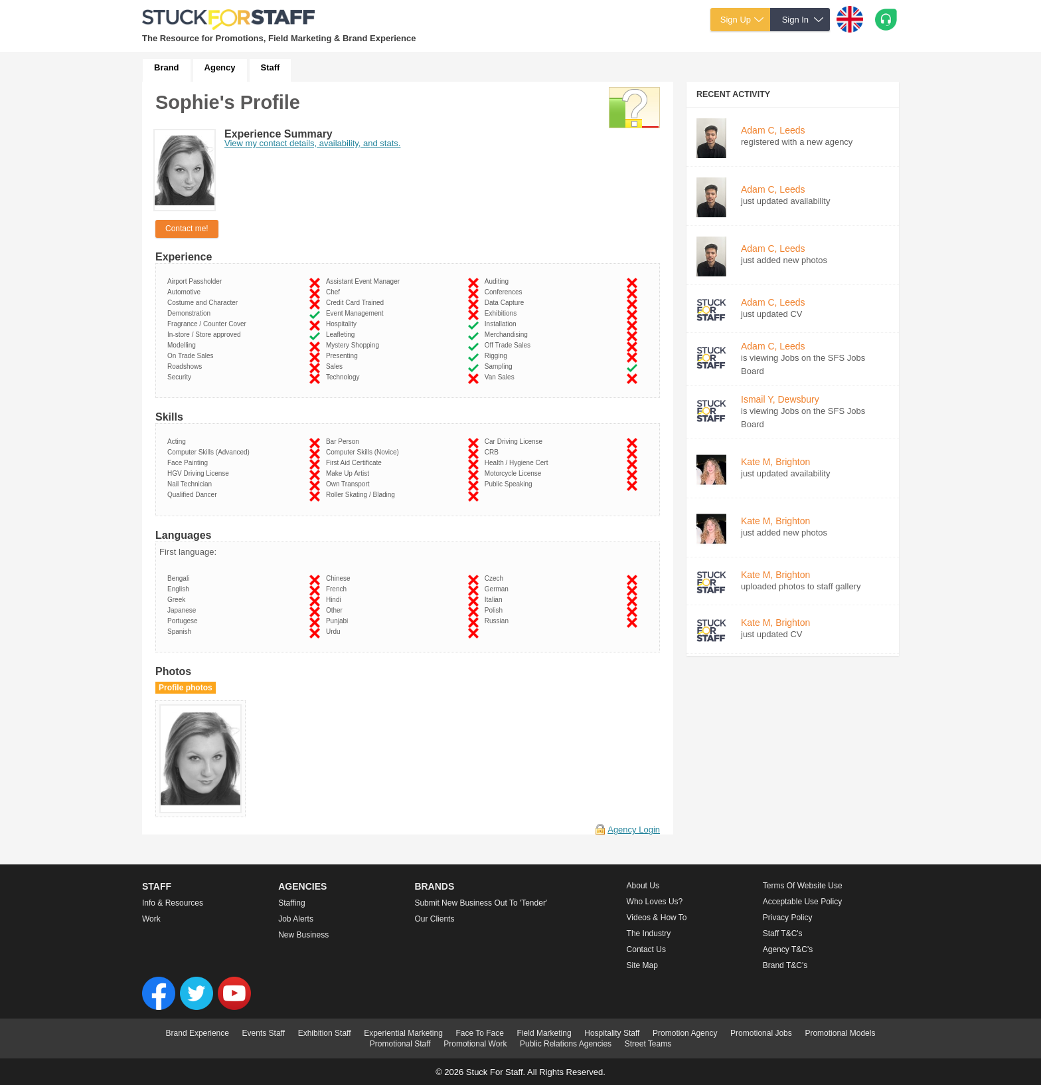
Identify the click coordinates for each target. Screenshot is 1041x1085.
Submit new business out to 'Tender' (480, 903)
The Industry (649, 933)
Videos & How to (657, 917)
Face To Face (479, 1033)
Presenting (343, 355)
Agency (220, 67)
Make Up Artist (349, 473)
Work (151, 919)
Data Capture (506, 302)
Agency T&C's (788, 949)
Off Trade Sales (509, 345)
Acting (178, 441)
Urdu (335, 631)
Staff (270, 67)
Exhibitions (502, 313)
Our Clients (434, 919)
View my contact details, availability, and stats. (312, 143)
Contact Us (646, 949)
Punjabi (339, 621)
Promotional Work (475, 1043)
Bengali (180, 578)
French (338, 589)
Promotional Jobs (761, 1033)
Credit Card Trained (357, 302)
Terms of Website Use (802, 885)
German (499, 589)
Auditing (499, 281)
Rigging (498, 355)
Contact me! (186, 228)
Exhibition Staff (324, 1033)
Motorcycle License (515, 473)
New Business (303, 934)
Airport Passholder (196, 281)
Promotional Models (840, 1033)
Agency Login (633, 830)
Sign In (795, 20)
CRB (494, 452)
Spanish (181, 631)
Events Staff (263, 1033)
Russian (499, 621)
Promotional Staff (400, 1043)
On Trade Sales (192, 355)
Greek (178, 599)
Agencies (302, 886)
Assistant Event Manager (365, 281)
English (180, 589)
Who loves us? (655, 901)
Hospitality (343, 324)
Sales (336, 366)
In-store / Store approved (205, 334)
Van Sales (501, 377)
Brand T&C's (785, 965)
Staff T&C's (783, 933)
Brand (166, 67)
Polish (496, 610)
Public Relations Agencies (565, 1043)
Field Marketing (544, 1033)
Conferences (505, 292)
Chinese (340, 578)
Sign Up (735, 20)
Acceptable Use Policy (802, 901)
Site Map (642, 965)
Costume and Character (204, 302)
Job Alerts (295, 919)
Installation (502, 324)
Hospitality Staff (611, 1033)
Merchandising (508, 334)
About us (643, 885)
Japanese (183, 610)
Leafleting (342, 334)
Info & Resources (172, 903)
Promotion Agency (685, 1033)
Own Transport (349, 484)
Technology (344, 377)
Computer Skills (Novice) (364, 452)
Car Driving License (515, 441)
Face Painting (189, 462)
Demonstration (190, 313)
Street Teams (648, 1043)
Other (336, 610)
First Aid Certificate (355, 462)
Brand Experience (197, 1033)
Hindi (335, 599)
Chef (335, 292)
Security (181, 377)
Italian (495, 599)
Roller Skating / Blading (362, 494)
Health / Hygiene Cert (518, 462)
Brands (434, 886)
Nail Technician (191, 484)
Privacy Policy (788, 917)
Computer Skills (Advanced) (210, 452)
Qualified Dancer (193, 494)
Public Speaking (510, 484)
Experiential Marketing (403, 1033)
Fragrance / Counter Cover (208, 324)
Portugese (184, 621)
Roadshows (186, 366)
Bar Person (344, 441)
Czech (496, 578)
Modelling (183, 345)
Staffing (291, 903)
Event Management (356, 313)
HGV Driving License (199, 473)
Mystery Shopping (354, 345)
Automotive (185, 292)
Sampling (500, 366)
